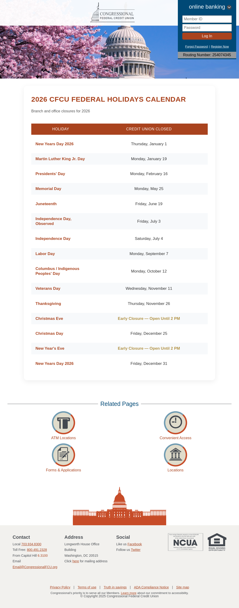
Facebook (134, 544)
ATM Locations (63, 438)
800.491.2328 (37, 550)
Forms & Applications (63, 470)
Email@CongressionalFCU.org (35, 567)
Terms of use (87, 587)
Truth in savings (115, 587)
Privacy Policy (60, 587)
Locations (176, 470)
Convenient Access (175, 438)
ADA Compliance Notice (151, 587)
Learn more (128, 592)
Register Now (220, 46)
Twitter (136, 550)
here (75, 561)
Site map (182, 587)
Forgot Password (196, 46)
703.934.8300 (31, 544)
